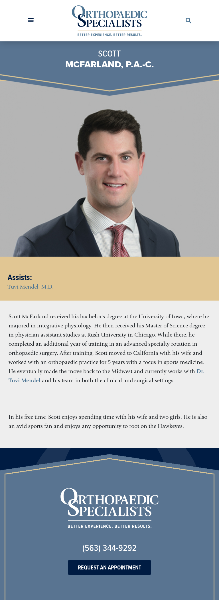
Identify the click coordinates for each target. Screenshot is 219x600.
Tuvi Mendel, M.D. (31, 286)
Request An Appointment (109, 567)
